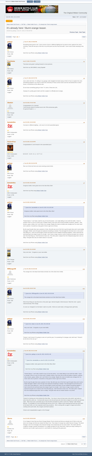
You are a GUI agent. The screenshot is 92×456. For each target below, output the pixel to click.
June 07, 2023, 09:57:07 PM (30, 78)
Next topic (82, 32)
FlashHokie (11, 61)
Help (73, 454)
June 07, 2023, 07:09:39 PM (30, 41)
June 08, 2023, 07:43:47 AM (29, 102)
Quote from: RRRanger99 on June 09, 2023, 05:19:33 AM (40, 293)
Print (83, 36)
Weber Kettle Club (43, 53)
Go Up (8, 436)
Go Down (8, 36)
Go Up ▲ (85, 454)
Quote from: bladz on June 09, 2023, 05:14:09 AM (38, 324)
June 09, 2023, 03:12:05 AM (29, 182)
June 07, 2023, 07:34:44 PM (29, 61)
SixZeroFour (11, 141)
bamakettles (11, 122)
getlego (9, 42)
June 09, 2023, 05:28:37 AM (29, 288)
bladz (9, 249)
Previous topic (74, 32)
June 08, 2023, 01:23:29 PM (29, 141)
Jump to (63, 444)
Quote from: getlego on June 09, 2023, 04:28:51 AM (38, 354)
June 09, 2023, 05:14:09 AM (29, 249)
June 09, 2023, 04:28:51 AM (29, 202)
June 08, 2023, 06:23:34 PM (30, 163)
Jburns (9, 418)
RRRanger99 (11, 269)
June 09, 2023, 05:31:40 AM (29, 318)
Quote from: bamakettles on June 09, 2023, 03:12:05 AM (39, 207)
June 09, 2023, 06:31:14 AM (30, 350)
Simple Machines (16, 454)
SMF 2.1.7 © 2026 (8, 454)
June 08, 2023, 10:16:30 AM (29, 122)
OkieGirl (10, 102)
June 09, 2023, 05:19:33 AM (30, 268)
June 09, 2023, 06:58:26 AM (29, 418)
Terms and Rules (78, 454)
